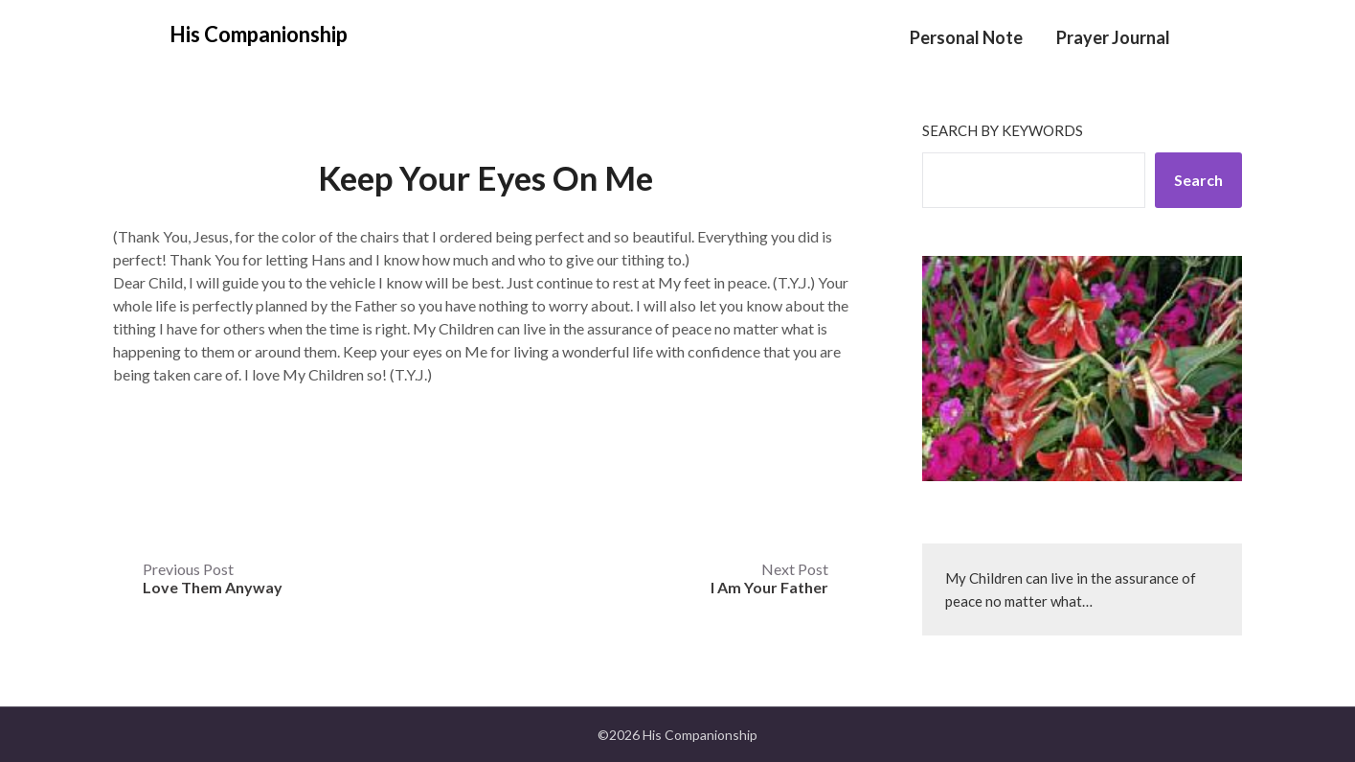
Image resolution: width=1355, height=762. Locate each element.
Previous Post (212, 578)
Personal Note (966, 37)
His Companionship (258, 34)
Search (1198, 180)
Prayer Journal (1113, 37)
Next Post (769, 578)
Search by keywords (1002, 130)
